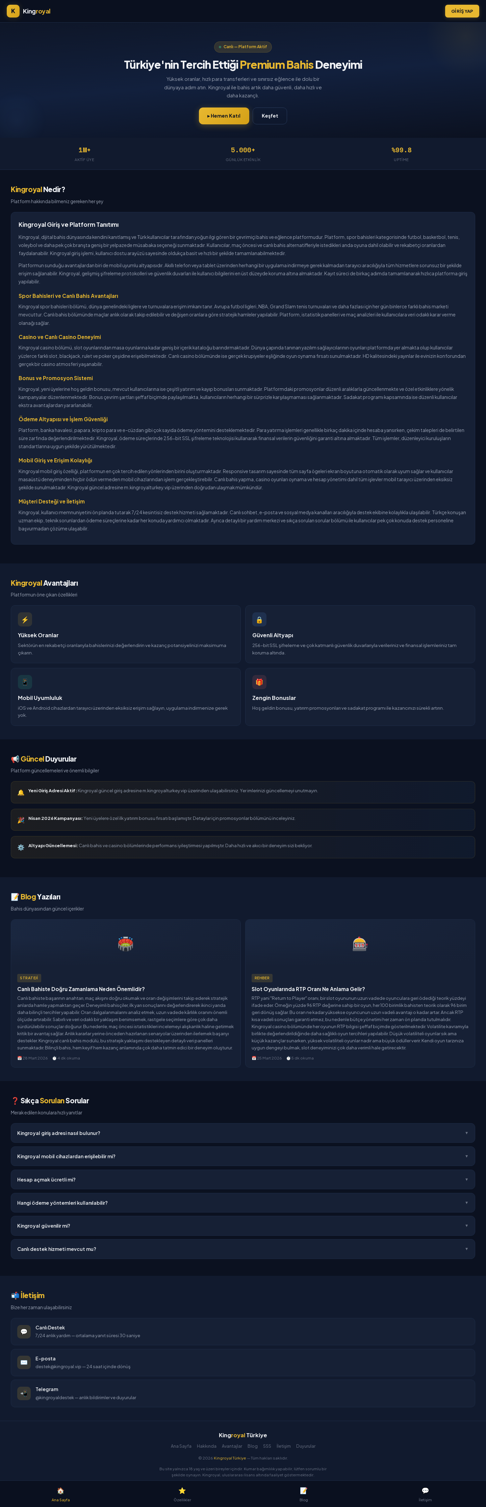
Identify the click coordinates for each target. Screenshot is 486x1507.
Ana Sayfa (181, 1446)
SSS (267, 1446)
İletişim (284, 1446)
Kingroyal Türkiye (230, 1457)
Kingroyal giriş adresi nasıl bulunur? (242, 1133)
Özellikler (182, 1493)
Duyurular (305, 1446)
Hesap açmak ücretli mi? (242, 1179)
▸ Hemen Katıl (223, 116)
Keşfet (270, 116)
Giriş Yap (462, 11)
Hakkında (206, 1446)
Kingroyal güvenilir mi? (242, 1226)
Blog (253, 1446)
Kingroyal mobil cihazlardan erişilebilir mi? (242, 1156)
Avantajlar (232, 1446)
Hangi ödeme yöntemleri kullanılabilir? (242, 1202)
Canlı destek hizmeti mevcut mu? (242, 1249)
